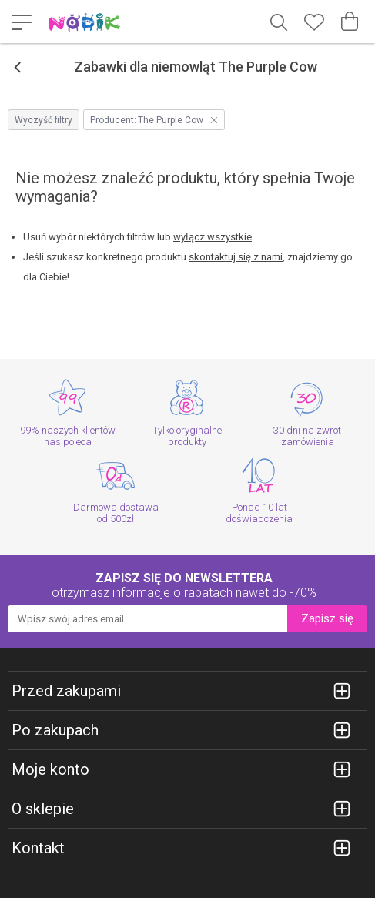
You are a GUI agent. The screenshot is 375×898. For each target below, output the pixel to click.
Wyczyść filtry (43, 120)
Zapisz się (327, 618)
